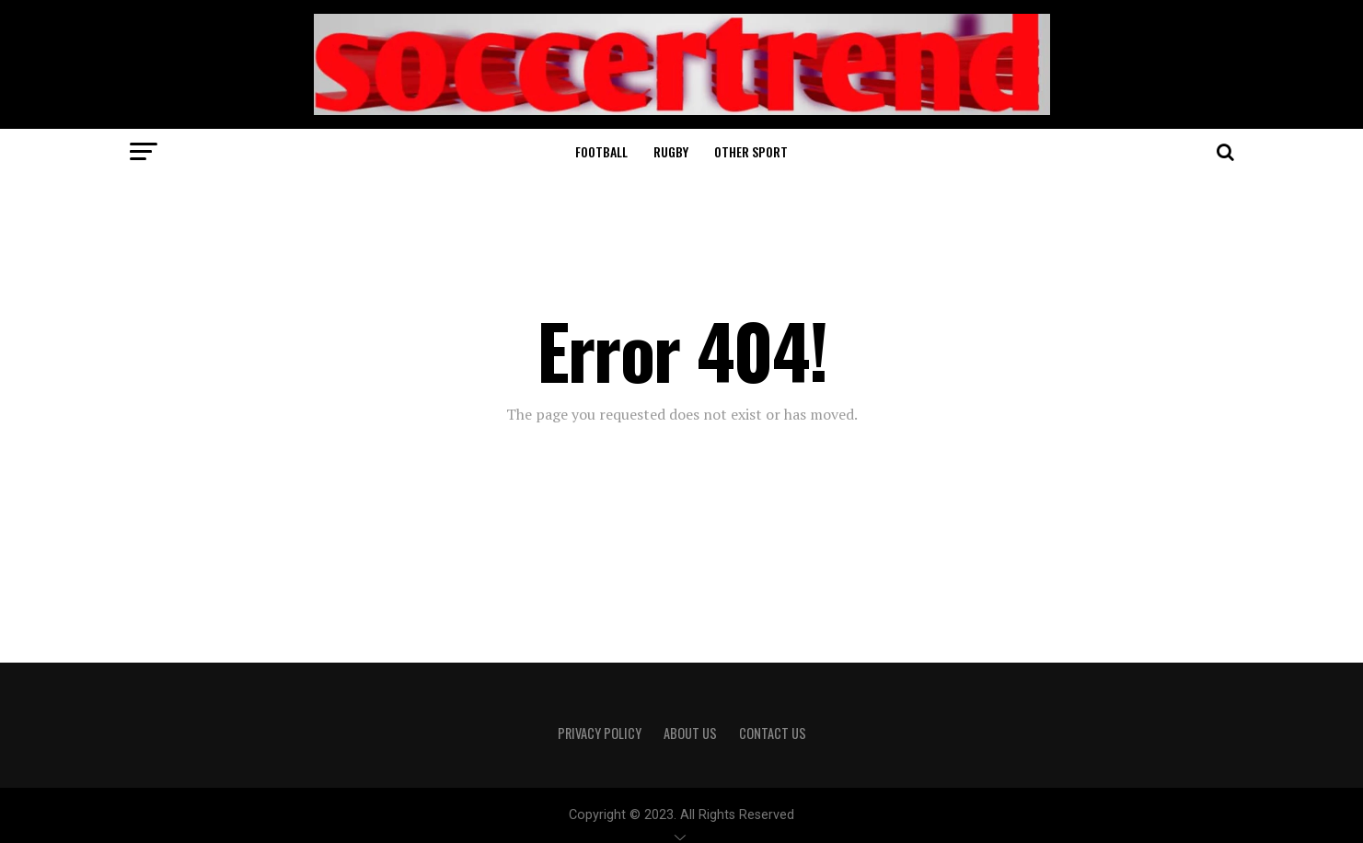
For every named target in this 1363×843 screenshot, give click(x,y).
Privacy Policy (599, 733)
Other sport (751, 151)
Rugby (670, 151)
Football (601, 151)
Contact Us (772, 733)
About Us (690, 733)
